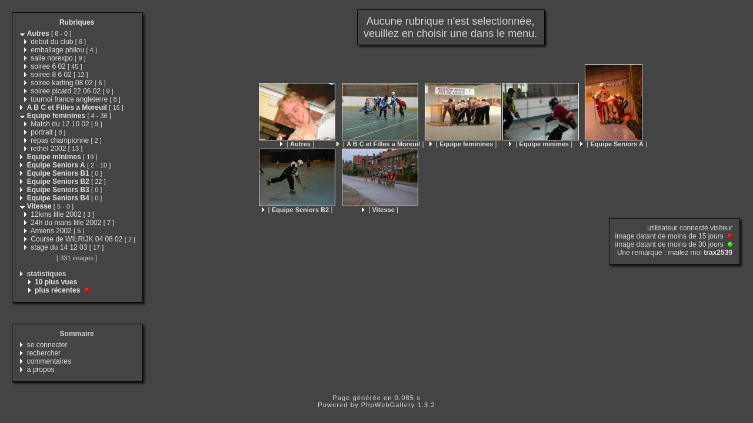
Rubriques (76, 22)
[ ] (297, 143)
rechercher (44, 353)
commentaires (49, 361)
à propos (41, 369)
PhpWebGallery (388, 404)
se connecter (47, 345)
